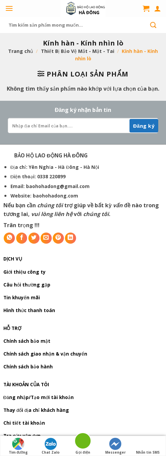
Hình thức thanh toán (29, 310)
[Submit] (153, 25)
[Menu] (9, 8)
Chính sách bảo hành (28, 366)
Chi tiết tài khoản (24, 423)
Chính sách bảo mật (26, 341)
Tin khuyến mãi (21, 297)
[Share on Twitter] (34, 238)
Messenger (115, 446)
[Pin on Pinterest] (58, 238)
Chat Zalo (51, 446)
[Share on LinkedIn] (70, 238)
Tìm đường (18, 446)
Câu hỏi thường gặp (26, 284)
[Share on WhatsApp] (9, 238)
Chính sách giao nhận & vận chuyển (45, 354)
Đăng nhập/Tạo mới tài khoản (38, 397)
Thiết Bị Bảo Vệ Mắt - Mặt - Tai (77, 51)
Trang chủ (20, 51)
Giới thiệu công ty (24, 272)
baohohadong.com (55, 195)
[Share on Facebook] (21, 238)
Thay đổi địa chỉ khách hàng (36, 410)
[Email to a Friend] (46, 238)
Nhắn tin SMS (148, 446)
